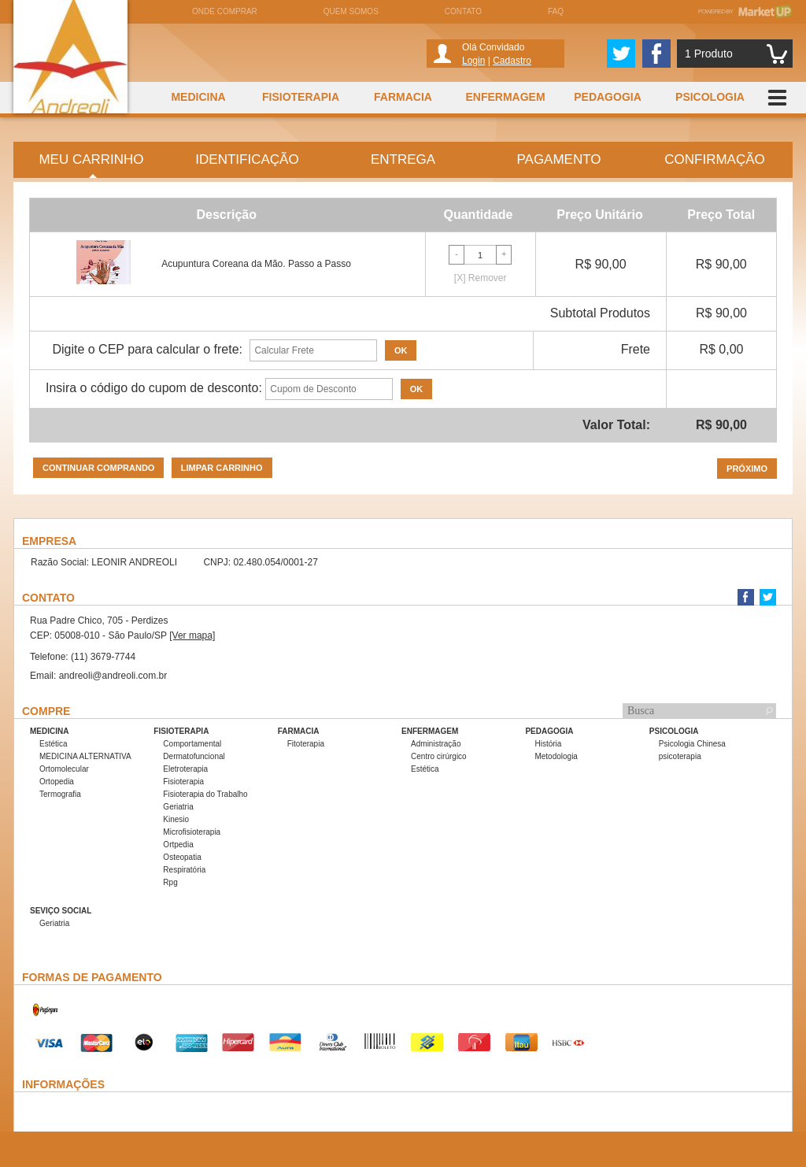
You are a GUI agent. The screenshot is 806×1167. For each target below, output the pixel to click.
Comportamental (192, 743)
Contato (463, 11)
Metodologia (555, 756)
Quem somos (351, 11)
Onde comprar (224, 11)
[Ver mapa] (192, 635)
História (547, 743)
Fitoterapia (305, 743)
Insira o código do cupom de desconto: (154, 388)
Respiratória (184, 869)
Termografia (60, 794)
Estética (53, 743)
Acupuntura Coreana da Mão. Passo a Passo (256, 263)
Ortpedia (178, 844)
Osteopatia (182, 857)
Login (473, 60)
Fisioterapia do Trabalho (205, 794)
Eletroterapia (185, 769)
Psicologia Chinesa (692, 743)
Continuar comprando (98, 467)
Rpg (170, 882)
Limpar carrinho (222, 467)
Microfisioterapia (191, 832)
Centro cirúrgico (439, 756)
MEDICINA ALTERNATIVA (85, 756)
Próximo (747, 468)
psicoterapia (680, 756)
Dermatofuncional (193, 756)
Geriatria (178, 806)
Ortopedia (56, 781)
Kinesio (176, 819)
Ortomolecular (64, 769)
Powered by (745, 11)
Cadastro (512, 60)
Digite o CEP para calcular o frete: (147, 349)
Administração (435, 743)
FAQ (556, 11)
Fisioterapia (183, 781)
